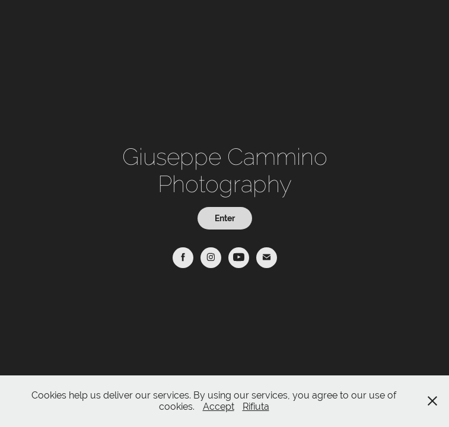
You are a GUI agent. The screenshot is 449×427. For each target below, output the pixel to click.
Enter (225, 218)
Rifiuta (256, 406)
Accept (218, 406)
